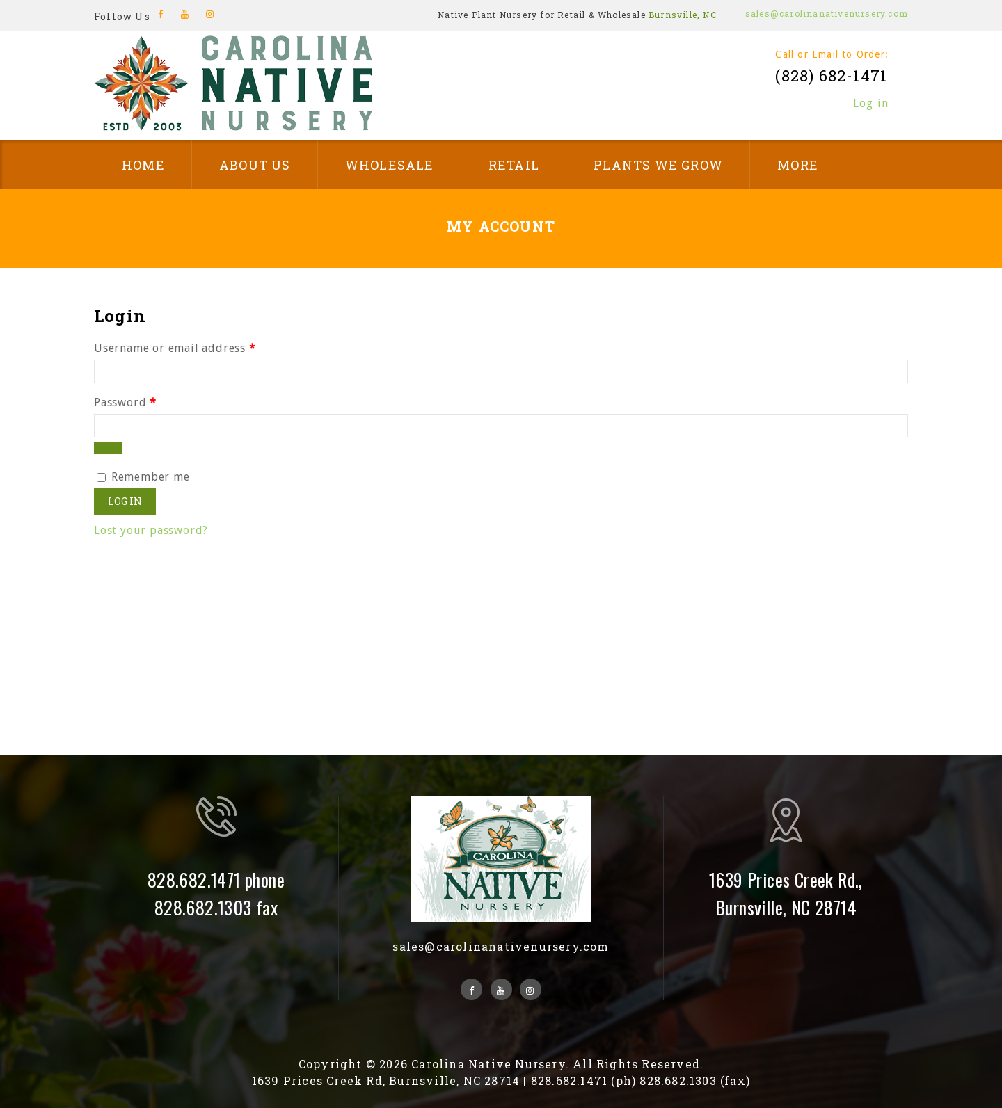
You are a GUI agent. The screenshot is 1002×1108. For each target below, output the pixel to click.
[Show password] (108, 448)
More (797, 164)
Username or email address (175, 348)
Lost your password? (151, 530)
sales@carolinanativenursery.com (826, 13)
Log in (871, 103)
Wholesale (389, 164)
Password (125, 402)
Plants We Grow (658, 164)
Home (143, 164)
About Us (255, 164)
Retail (513, 164)
